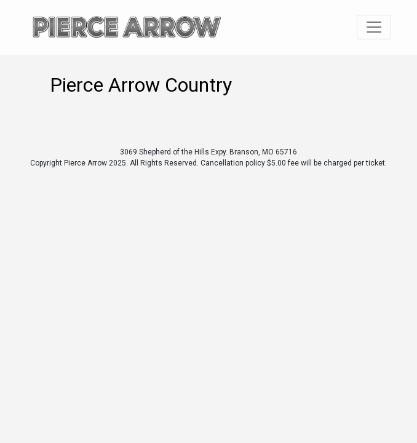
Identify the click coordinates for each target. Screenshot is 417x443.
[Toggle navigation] (374, 27)
